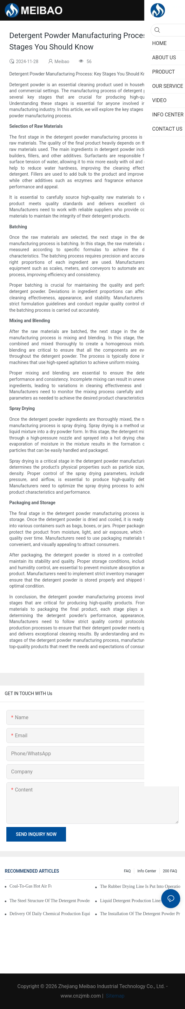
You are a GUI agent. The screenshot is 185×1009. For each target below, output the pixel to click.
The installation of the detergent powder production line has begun (140, 913)
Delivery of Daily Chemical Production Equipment (50, 913)
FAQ (127, 871)
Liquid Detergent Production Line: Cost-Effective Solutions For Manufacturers (140, 900)
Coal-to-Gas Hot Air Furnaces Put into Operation (30, 886)
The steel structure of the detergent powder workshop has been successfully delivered (50, 900)
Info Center (146, 871)
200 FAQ (170, 871)
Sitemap (115, 996)
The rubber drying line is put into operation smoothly (140, 886)
